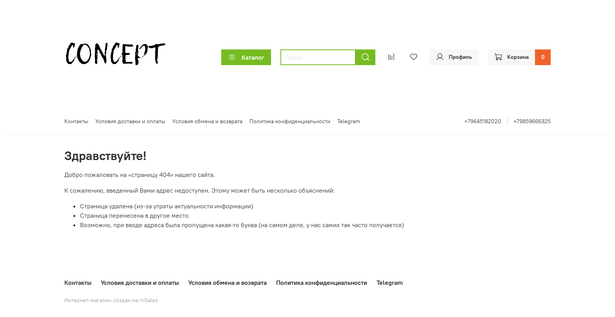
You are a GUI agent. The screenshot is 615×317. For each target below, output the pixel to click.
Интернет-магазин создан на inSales (111, 300)
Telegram (348, 121)
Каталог (246, 57)
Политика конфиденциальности (289, 121)
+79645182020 (482, 121)
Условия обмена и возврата (207, 121)
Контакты (76, 121)
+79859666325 (532, 121)
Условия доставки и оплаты (130, 121)
